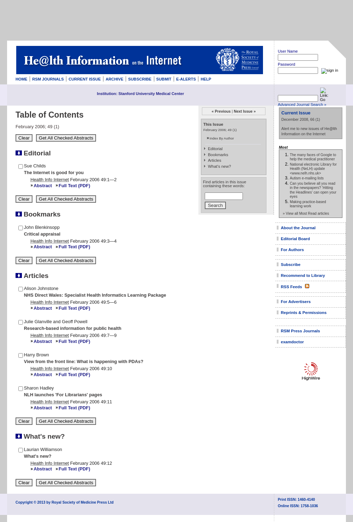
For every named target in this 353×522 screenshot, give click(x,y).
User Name (288, 51)
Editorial (215, 149)
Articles (214, 160)
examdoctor (292, 342)
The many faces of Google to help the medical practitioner (313, 157)
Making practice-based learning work (308, 204)
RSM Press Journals (300, 331)
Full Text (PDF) (74, 185)
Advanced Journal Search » (302, 104)
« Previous (221, 111)
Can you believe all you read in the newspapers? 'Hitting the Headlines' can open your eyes (313, 190)
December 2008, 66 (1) (300, 119)
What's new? (219, 166)
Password (286, 64)
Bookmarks (218, 155)
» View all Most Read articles (306, 213)
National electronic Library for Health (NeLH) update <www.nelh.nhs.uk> (313, 168)
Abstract (43, 185)
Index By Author (222, 138)
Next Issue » (245, 111)
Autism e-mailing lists (307, 178)
